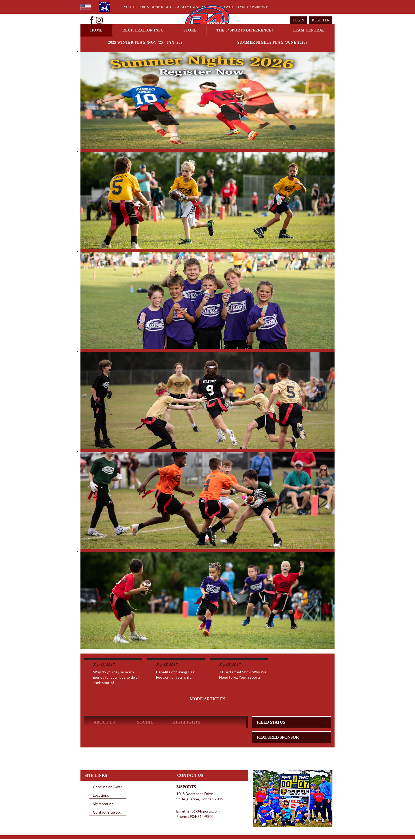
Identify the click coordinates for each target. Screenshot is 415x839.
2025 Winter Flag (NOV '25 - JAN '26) (145, 42)
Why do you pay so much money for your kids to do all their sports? (116, 656)
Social (145, 701)
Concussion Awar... (108, 766)
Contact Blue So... (107, 791)
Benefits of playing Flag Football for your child (175, 654)
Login (298, 20)
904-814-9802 (202, 795)
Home (96, 30)
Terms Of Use (182, 823)
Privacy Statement (157, 823)
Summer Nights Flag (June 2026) (272, 42)
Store (190, 30)
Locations (101, 774)
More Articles (207, 678)
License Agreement (209, 823)
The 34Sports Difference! (244, 30)
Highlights (186, 701)
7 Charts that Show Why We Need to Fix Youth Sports (243, 654)
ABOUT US (104, 701)
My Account (103, 783)
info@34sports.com (203, 790)
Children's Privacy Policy (244, 823)
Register (321, 20)
